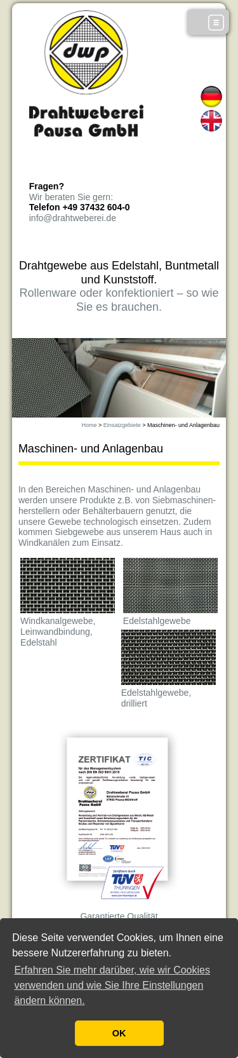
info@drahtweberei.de (72, 218)
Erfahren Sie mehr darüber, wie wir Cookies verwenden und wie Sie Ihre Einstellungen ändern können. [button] (112, 985)
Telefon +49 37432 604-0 (79, 207)
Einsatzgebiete (122, 425)
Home (88, 425)
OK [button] (119, 1033)
